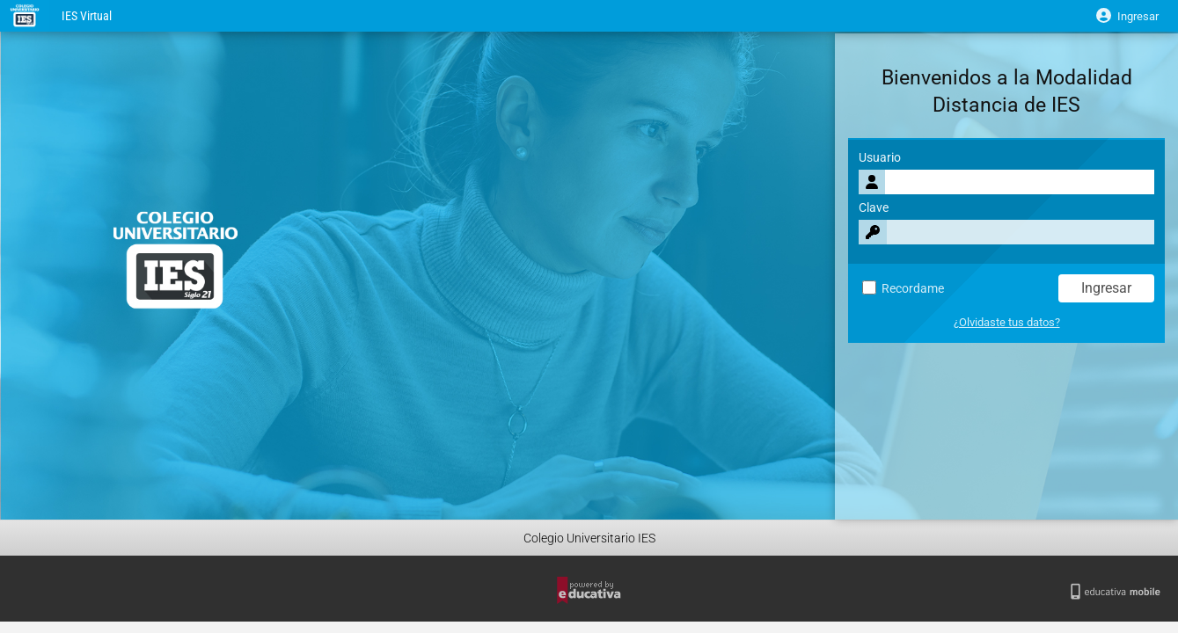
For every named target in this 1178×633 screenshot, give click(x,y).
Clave (874, 207)
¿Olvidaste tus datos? (1007, 322)
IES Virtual (87, 16)
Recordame (903, 288)
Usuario (880, 157)
